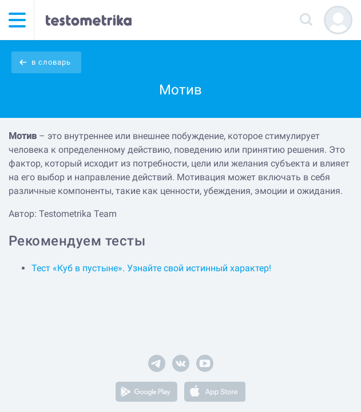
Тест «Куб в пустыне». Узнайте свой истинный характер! (151, 268)
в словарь (51, 62)
